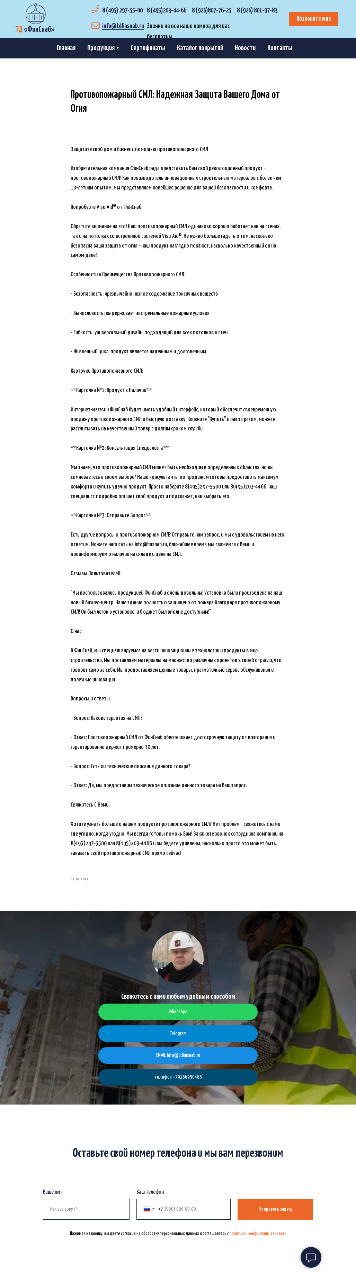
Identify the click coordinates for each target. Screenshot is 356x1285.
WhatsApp (178, 1018)
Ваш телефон (150, 1198)
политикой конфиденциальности (258, 1239)
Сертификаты (148, 48)
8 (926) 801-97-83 (257, 10)
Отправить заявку (275, 1215)
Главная (66, 48)
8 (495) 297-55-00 (122, 10)
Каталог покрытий (200, 48)
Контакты (279, 48)
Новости (245, 48)
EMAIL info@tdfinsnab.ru (178, 1061)
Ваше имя (53, 1198)
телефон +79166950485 (178, 1083)
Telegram (178, 1039)
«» (34, 30)
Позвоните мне (313, 19)
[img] (35, 13)
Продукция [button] (101, 48)
